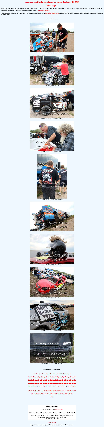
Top (52, 396)
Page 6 (56, 373)
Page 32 (40, 383)
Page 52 (40, 390)
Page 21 (35, 380)
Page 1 (35, 373)
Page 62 (42, 393)
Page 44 (50, 386)
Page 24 (50, 380)
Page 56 (59, 390)
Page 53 (45, 390)
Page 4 (48, 373)
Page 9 (68, 373)
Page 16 (59, 377)
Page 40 (30, 386)
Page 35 (55, 383)
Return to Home (52, 422)
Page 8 (65, 373)
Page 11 (35, 377)
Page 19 (74, 377)
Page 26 (59, 380)
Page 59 (74, 390)
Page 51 (35, 390)
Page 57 (64, 390)
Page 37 (64, 383)
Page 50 (30, 390)
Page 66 (62, 393)
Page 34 (50, 383)
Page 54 (50, 390)
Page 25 (55, 380)
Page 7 (60, 373)
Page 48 (69, 386)
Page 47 (64, 386)
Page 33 (45, 383)
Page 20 (30, 380)
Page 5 (52, 373)
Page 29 (74, 380)
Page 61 (38, 393)
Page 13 (45, 377)
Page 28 (69, 380)
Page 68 (71, 393)
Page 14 (50, 377)
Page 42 (40, 386)
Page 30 (30, 383)
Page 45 (55, 386)
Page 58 (69, 390)
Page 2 (39, 373)
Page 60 (33, 393)
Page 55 (55, 390)
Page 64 (52, 393)
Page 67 (66, 393)
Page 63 (47, 393)
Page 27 (64, 380)
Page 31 (35, 383)
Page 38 (69, 383)
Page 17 (64, 377)
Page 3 (44, 373)
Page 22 (40, 380)
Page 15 (54, 377)
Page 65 (57, 393)
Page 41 (35, 386)
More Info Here (58, 409)
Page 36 (59, 383)
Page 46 (59, 386)
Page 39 (74, 383)
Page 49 (74, 386)
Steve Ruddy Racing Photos (52, 13)
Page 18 (69, 377)
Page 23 (45, 380)
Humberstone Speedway (44, 10)
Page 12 (40, 377)
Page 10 (30, 377)
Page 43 (45, 386)
